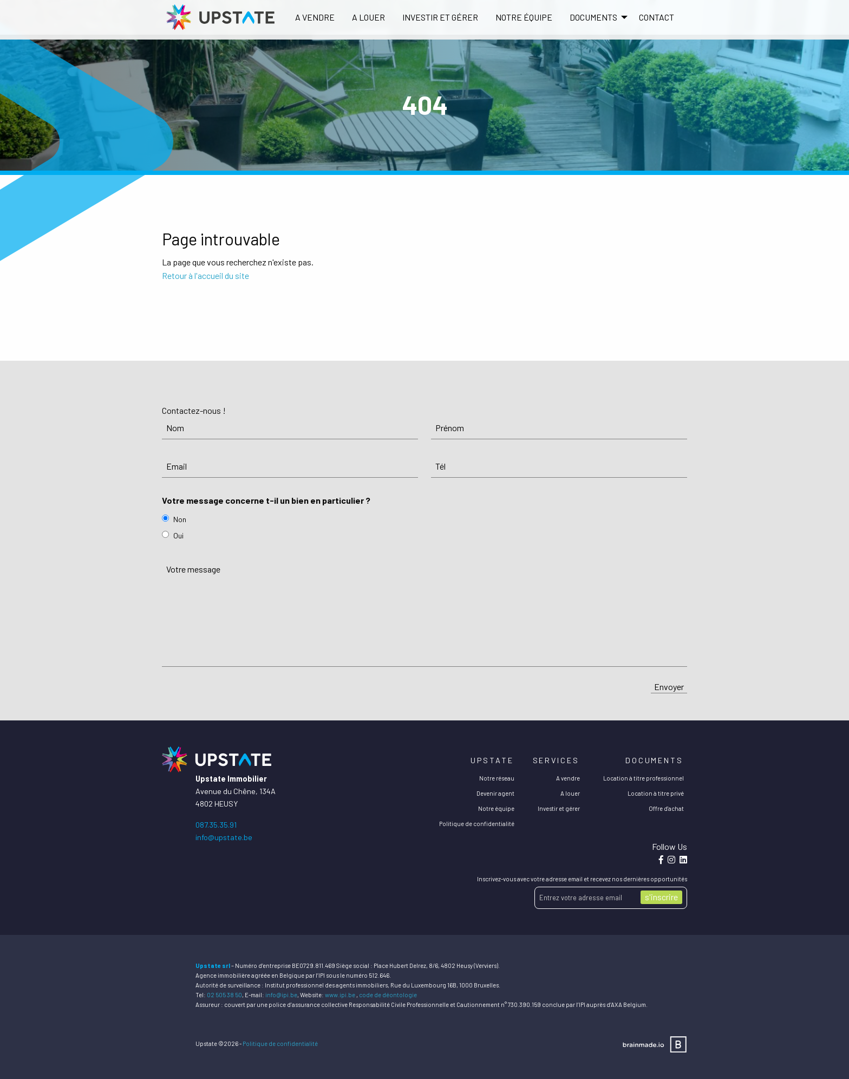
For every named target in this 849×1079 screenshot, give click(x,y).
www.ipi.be (340, 994)
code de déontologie (388, 994)
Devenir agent (495, 793)
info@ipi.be (281, 994)
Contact (656, 17)
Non (179, 519)
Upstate (492, 760)
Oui (178, 535)
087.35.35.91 (216, 824)
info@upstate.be (223, 837)
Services (556, 760)
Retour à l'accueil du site (205, 275)
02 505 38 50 (224, 994)
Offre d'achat (666, 808)
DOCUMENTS (593, 17)
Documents (654, 760)
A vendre (315, 17)
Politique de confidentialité (476, 823)
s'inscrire (661, 897)
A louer (368, 17)
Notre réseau (496, 778)
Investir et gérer (440, 17)
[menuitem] (314, 17)
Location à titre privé (656, 793)
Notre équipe (523, 17)
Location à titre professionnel (643, 778)
